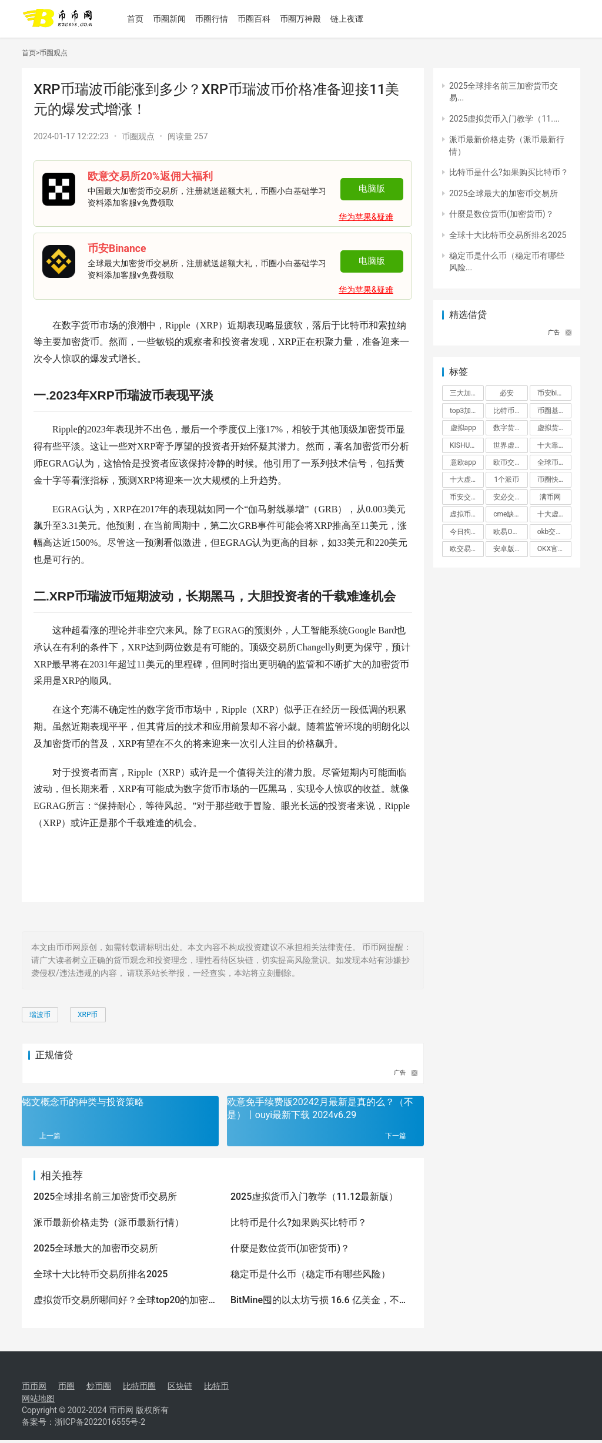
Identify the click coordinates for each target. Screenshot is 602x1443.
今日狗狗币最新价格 (467, 532)
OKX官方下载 (554, 549)
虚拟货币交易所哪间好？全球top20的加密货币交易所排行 (121, 1300)
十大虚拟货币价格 (467, 479)
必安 (507, 393)
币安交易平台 (467, 497)
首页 (141, 19)
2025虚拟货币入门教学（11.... (504, 118)
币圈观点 (53, 53)
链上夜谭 (352, 19)
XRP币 (88, 1015)
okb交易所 (553, 532)
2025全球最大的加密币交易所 (96, 1248)
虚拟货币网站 (554, 428)
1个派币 (507, 479)
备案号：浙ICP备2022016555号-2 (83, 1424)
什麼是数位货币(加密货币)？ (290, 1248)
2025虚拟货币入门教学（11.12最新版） (314, 1196)
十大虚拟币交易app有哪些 (554, 514)
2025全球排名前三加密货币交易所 (105, 1196)
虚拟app (463, 428)
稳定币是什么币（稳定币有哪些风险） (310, 1274)
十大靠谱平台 (554, 445)
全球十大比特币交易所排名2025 (101, 1274)
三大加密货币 (467, 393)
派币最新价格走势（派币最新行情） (109, 1222)
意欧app (463, 462)
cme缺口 (507, 514)
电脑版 (372, 188)
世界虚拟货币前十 (510, 445)
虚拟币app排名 (467, 514)
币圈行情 (217, 19)
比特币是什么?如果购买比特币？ (298, 1222)
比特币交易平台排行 (510, 411)
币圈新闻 (175, 19)
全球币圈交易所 (554, 462)
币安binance (554, 393)
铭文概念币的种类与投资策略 (83, 1102)
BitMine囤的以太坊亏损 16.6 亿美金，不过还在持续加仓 (319, 1300)
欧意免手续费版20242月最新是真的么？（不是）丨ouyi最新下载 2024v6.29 (320, 1108)
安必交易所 (510, 497)
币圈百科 (259, 19)
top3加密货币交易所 (467, 411)
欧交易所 (464, 549)
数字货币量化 (510, 428)
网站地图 (38, 1398)
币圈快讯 (551, 479)
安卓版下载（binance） (510, 549)
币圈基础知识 (554, 411)
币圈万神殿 (306, 19)
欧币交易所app (510, 462)
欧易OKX (507, 532)
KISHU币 (463, 445)
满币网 (550, 497)
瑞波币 (40, 1015)
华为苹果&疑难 (366, 217)
